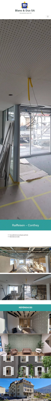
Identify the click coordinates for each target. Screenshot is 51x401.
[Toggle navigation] (48, 16)
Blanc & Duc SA (25, 10)
